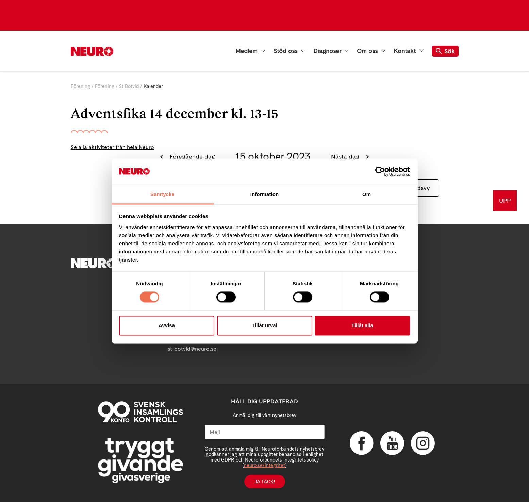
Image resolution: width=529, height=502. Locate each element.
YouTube (392, 443)
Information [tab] (264, 194)
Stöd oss (289, 51)
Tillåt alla (362, 325)
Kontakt (409, 51)
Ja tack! (264, 481)
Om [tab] (366, 194)
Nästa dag (346, 156)
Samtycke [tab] (162, 194)
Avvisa (167, 325)
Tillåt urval (264, 325)
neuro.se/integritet (264, 465)
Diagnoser (331, 51)
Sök (445, 51)
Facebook (362, 443)
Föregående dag (191, 156)
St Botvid (129, 86)
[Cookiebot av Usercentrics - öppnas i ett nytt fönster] (380, 172)
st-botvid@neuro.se (192, 349)
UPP (505, 200)
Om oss (371, 51)
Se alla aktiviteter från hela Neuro (112, 147)
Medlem (250, 51)
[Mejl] (265, 432)
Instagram (423, 443)
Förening (80, 86)
